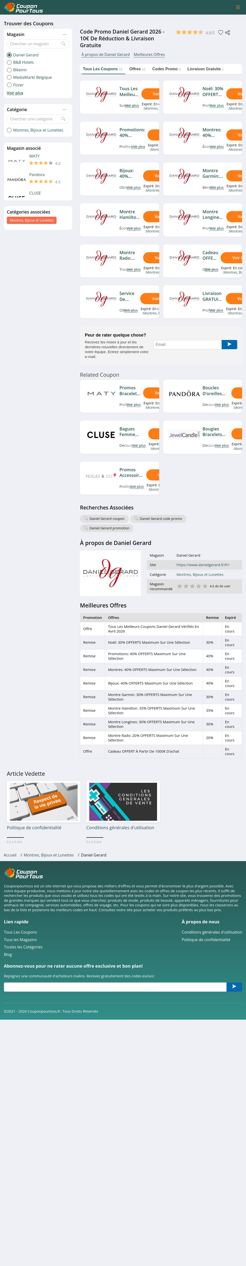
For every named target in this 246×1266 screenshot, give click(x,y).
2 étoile (186, 585)
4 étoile (198, 585)
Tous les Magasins (20, 939)
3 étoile (192, 585)
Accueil (10, 855)
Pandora (37, 174)
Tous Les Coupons (20, 932)
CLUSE (35, 193)
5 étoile (205, 585)
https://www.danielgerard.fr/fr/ (203, 564)
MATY (34, 156)
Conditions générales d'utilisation (212, 932)
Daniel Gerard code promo (161, 518)
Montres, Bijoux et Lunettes (32, 220)
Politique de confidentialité (206, 939)
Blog (8, 954)
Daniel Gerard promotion (109, 528)
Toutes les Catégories (23, 947)
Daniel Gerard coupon (107, 518)
